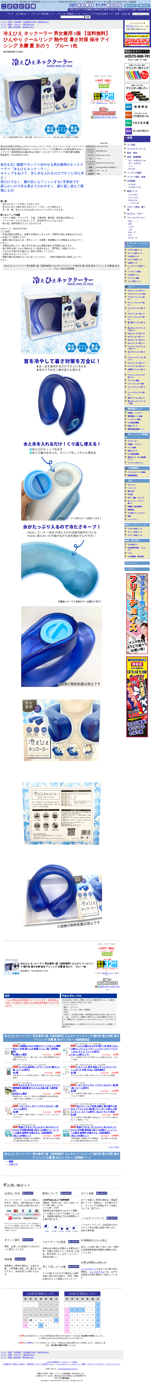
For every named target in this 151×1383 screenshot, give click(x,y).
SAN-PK (24, 1104)
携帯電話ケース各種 (135, 416)
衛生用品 (131, 169)
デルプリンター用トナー (136, 314)
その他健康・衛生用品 (136, 556)
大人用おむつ (22, 14)
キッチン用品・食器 (136, 177)
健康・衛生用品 (132, 540)
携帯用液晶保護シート (136, 429)
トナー (86, 14)
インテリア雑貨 (134, 173)
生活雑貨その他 (134, 187)
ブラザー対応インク (135, 250)
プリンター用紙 (133, 278)
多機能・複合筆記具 (135, 506)
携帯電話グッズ (135, 409)
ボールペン (132, 485)
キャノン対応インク (135, 253)
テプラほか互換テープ (102, 14)
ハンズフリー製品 (134, 419)
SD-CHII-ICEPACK (27, 1064)
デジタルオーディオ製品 (136, 472)
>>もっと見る (113, 1147)
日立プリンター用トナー (136, 334)
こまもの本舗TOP (53, 1362)
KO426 (23, 1043)
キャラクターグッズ (136, 149)
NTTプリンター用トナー (137, 366)
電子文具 (131, 491)
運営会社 (31, 1364)
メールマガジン (88, 1269)
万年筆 (130, 495)
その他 (131, 227)
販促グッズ (132, 191)
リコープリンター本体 (136, 384)
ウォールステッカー (136, 218)
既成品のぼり (133, 200)
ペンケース (132, 488)
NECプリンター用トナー (137, 363)
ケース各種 (132, 448)
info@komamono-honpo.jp (68, 1369)
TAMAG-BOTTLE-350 (85, 1064)
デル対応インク (133, 256)
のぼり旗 (125, 14)
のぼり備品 (132, 195)
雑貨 (11, 1161)
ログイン (130, 26)
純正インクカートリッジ (136, 525)
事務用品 (131, 510)
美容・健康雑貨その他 (137, 161)
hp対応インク (133, 263)
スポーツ (13, 1164)
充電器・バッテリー (135, 413)
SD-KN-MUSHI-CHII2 (85, 1104)
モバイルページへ (113, 1364)
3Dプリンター (133, 441)
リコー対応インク (134, 281)
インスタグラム (97, 1272)
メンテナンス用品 (134, 272)
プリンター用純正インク (68, 14)
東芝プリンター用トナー (136, 398)
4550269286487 (97, 1043)
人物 (130, 230)
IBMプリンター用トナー (136, 340)
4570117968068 (101, 1104)
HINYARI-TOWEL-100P (86, 1125)
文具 (117, 14)
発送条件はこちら (102, 103)
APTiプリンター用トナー (137, 291)
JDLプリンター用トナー (136, 343)
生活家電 (131, 184)
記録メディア (132, 426)
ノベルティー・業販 (77, 1364)
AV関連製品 (133, 468)
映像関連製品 (132, 475)
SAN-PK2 (82, 1083)
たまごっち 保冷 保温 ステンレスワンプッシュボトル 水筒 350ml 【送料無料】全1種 (94, 1070)
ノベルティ (130, 569)
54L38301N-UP (83, 1043)
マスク (10, 14)
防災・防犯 (132, 153)
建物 (130, 224)
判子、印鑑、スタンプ (136, 498)
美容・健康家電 (134, 163)
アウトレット (131, 563)
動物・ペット (133, 221)
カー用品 (131, 145)
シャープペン (132, 519)
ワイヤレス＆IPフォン (136, 463)
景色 (130, 235)
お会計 (74, 1362)
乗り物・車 (132, 238)
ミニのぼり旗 (133, 203)
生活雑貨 (131, 181)
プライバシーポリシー (96, 1364)
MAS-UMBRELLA (27, 1083)
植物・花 (131, 232)
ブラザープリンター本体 (136, 294)
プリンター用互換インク (43, 14)
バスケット (65, 1362)
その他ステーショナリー (136, 513)
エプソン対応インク (135, 260)
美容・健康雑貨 (134, 157)
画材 (129, 516)
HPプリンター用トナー (136, 337)
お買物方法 (7, 1364)
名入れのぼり (133, 198)
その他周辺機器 (133, 423)
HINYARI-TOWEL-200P (28, 1125)
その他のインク (133, 275)
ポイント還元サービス (45, 1364)
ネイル (131, 166)
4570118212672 (42, 1064)
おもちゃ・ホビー (135, 214)
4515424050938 (102, 1064)
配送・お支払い (19, 1364)
